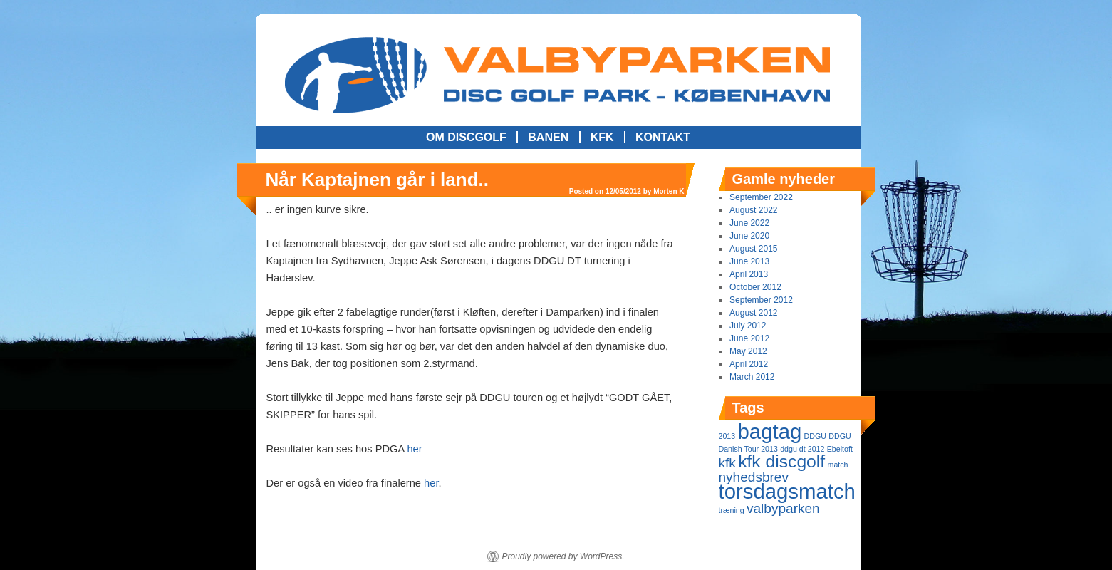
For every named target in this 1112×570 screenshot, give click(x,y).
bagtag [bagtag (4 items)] (770, 431)
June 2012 (749, 338)
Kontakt (662, 137)
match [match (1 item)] (838, 464)
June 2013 (749, 261)
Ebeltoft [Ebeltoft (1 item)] (840, 449)
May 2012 (748, 351)
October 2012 (755, 287)
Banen (548, 137)
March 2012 (751, 377)
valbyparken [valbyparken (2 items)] (783, 508)
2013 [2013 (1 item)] (727, 436)
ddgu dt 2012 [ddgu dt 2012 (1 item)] (802, 449)
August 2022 (753, 210)
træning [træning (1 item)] (731, 510)
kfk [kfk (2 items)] (727, 462)
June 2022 (749, 223)
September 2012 (761, 300)
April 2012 (748, 364)
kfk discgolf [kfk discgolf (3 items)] (781, 461)
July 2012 (747, 326)
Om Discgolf (466, 137)
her (414, 449)
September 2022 (761, 197)
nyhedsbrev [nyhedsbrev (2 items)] (754, 477)
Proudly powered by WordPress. (563, 556)
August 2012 (753, 313)
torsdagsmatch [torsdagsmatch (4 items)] (787, 491)
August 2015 (753, 249)
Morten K (668, 191)
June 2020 (749, 236)
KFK (602, 137)
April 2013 (748, 274)
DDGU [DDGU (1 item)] (815, 436)
